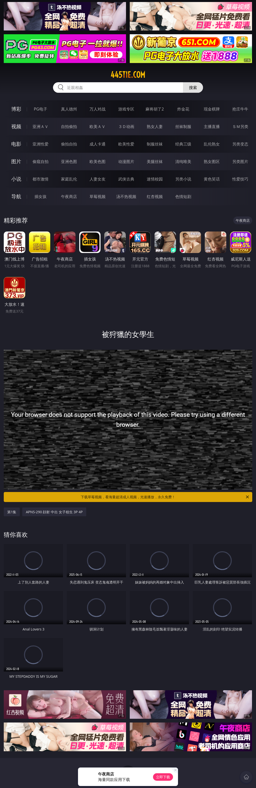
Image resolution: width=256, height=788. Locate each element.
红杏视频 (155, 196)
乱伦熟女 (212, 144)
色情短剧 (183, 196)
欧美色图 (98, 161)
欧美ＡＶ (98, 126)
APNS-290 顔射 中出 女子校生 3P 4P (54, 512)
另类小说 (183, 179)
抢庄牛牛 (240, 109)
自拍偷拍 (69, 126)
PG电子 (40, 109)
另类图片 (240, 161)
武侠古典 (126, 179)
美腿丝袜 (155, 161)
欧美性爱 (126, 144)
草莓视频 (98, 196)
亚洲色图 (69, 161)
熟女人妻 (155, 126)
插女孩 (40, 196)
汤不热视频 (126, 196)
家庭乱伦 (69, 179)
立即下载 (163, 776)
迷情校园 (155, 179)
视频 (16, 126)
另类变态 (240, 144)
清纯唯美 (183, 161)
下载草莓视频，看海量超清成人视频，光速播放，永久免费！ (165, 497)
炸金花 (183, 109)
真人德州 (69, 109)
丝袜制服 (183, 126)
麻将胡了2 (155, 109)
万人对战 (98, 109)
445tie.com (127, 75)
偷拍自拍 (69, 144)
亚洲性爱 (40, 144)
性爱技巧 (240, 179)
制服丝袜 (155, 144)
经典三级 (183, 144)
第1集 (11, 512)
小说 (16, 179)
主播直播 (212, 126)
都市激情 (40, 179)
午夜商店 (69, 196)
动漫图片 (126, 161)
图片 (16, 161)
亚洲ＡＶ (40, 126)
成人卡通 (98, 144)
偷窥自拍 (40, 161)
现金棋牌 (212, 109)
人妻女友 (98, 179)
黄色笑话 (212, 179)
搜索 (193, 87)
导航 (16, 196)
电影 (16, 143)
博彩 (16, 109)
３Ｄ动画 (126, 126)
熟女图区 (212, 161)
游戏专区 (126, 109)
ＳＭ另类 (240, 126)
